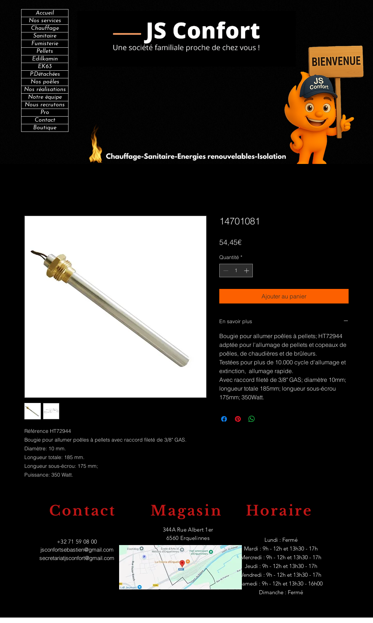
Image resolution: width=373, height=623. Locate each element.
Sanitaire (44, 36)
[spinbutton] (236, 270)
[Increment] (247, 270)
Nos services (45, 21)
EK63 (45, 67)
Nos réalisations (45, 90)
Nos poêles (45, 82)
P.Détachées (45, 74)
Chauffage (45, 28)
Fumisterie (44, 44)
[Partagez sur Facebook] (224, 419)
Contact (45, 120)
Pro (44, 112)
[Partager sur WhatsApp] (251, 419)
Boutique (44, 128)
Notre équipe (45, 97)
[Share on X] (265, 419)
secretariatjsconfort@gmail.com (76, 558)
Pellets (44, 51)
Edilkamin (45, 59)
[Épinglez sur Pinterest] (237, 419)
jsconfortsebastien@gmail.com (77, 549)
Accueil (45, 13)
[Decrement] (224, 270)
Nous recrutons (45, 105)
